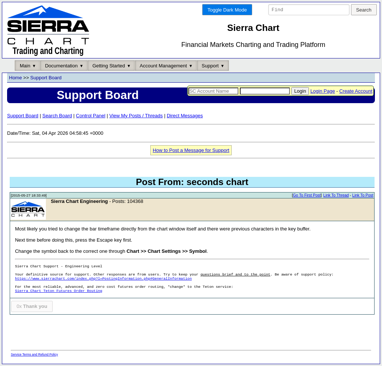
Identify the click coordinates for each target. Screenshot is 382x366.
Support (210, 66)
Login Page (322, 91)
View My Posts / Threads (136, 115)
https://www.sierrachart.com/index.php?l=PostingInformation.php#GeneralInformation (103, 279)
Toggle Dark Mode (227, 10)
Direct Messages (185, 115)
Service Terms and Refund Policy (34, 354)
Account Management (163, 66)
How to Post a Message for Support (191, 150)
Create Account (355, 91)
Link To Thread (336, 196)
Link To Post (362, 196)
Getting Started (109, 66)
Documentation (61, 66)
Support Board (46, 78)
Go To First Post (306, 196)
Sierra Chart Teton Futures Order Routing (58, 291)
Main (25, 66)
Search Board (57, 115)
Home (15, 78)
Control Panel (91, 115)
